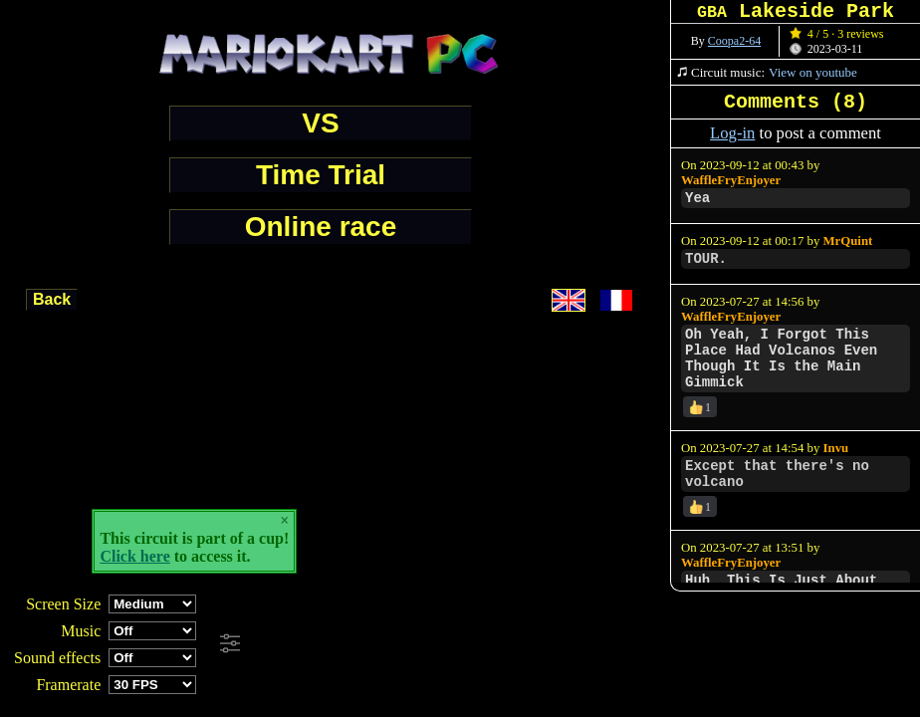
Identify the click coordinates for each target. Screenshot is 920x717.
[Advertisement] (542, 644)
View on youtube (813, 72)
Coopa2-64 (734, 41)
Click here (134, 556)
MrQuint (848, 241)
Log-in (732, 132)
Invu (836, 448)
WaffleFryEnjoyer (731, 180)
